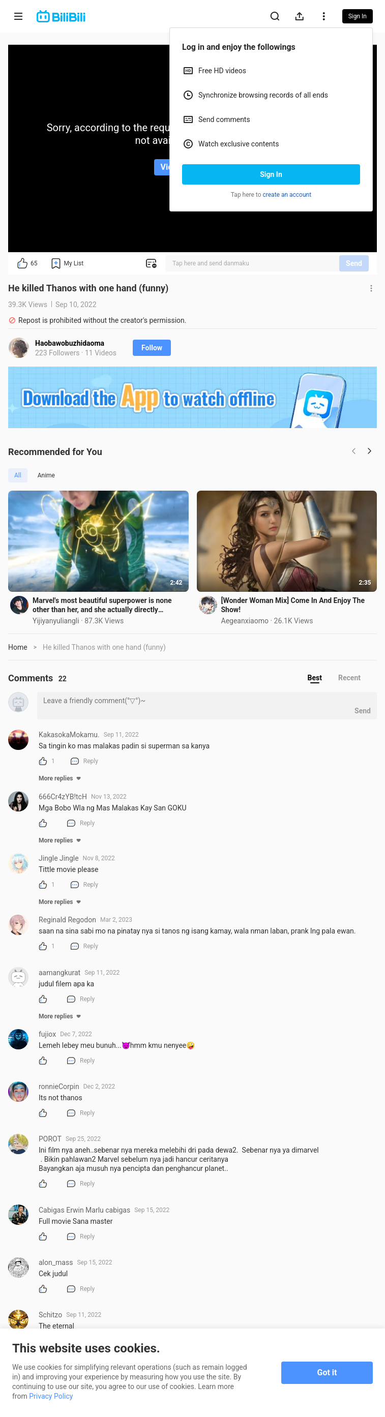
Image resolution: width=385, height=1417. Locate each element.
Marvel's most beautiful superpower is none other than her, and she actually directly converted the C (102, 605)
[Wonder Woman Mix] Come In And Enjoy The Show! (293, 605)
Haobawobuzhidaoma (69, 343)
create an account (287, 194)
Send (354, 263)
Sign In (271, 174)
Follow (151, 348)
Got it (327, 1372)
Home (17, 647)
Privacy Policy (51, 1396)
